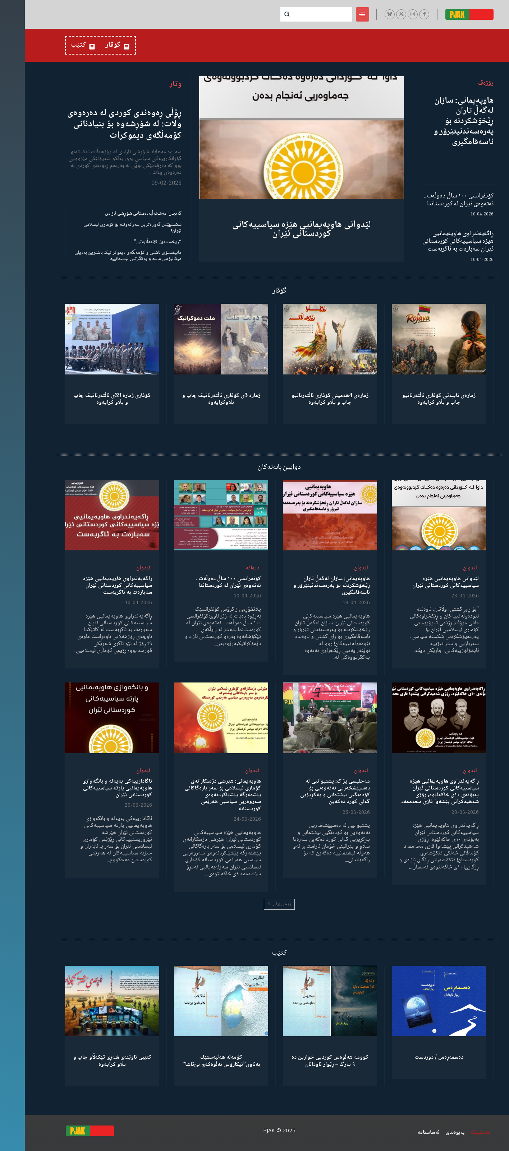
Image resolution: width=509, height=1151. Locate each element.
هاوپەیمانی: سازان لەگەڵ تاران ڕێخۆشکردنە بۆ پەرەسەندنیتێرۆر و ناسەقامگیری (439, 121)
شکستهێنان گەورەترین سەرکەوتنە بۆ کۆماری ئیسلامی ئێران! (108, 227)
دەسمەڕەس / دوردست (414, 1057)
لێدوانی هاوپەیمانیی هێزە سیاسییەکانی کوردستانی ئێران (276, 229)
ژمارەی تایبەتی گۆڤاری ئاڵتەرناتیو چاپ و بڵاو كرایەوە (414, 399)
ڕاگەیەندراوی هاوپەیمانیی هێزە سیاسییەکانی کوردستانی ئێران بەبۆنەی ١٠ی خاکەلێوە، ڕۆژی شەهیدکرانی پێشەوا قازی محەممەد (415, 792)
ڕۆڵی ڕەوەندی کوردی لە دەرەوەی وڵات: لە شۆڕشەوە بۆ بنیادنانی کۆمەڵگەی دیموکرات (99, 124)
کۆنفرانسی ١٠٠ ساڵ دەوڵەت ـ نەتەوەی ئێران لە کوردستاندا (434, 200)
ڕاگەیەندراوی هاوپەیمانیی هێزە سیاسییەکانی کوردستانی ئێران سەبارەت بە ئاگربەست (433, 241)
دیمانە (227, 568)
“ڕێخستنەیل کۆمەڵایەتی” (133, 242)
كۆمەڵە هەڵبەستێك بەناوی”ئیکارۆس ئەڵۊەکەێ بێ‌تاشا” (196, 1061)
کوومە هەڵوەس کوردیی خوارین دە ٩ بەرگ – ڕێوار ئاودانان (305, 1061)
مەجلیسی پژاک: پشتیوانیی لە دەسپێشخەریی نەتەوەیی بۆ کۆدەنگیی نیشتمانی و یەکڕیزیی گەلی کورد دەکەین (310, 792)
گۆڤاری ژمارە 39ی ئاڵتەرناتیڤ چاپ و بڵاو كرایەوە (87, 399)
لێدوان (445, 568)
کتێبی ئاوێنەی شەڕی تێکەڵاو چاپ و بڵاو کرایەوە (88, 1061)
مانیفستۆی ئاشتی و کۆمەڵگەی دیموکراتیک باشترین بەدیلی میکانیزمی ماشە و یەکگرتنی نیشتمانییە (103, 255)
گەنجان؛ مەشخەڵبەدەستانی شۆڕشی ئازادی (118, 213)
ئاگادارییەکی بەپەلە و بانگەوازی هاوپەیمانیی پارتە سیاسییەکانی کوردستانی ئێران (92, 788)
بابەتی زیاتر (254, 904)
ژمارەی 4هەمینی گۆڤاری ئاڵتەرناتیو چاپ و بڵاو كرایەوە (305, 399)
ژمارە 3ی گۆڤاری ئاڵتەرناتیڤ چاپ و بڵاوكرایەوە (196, 399)
